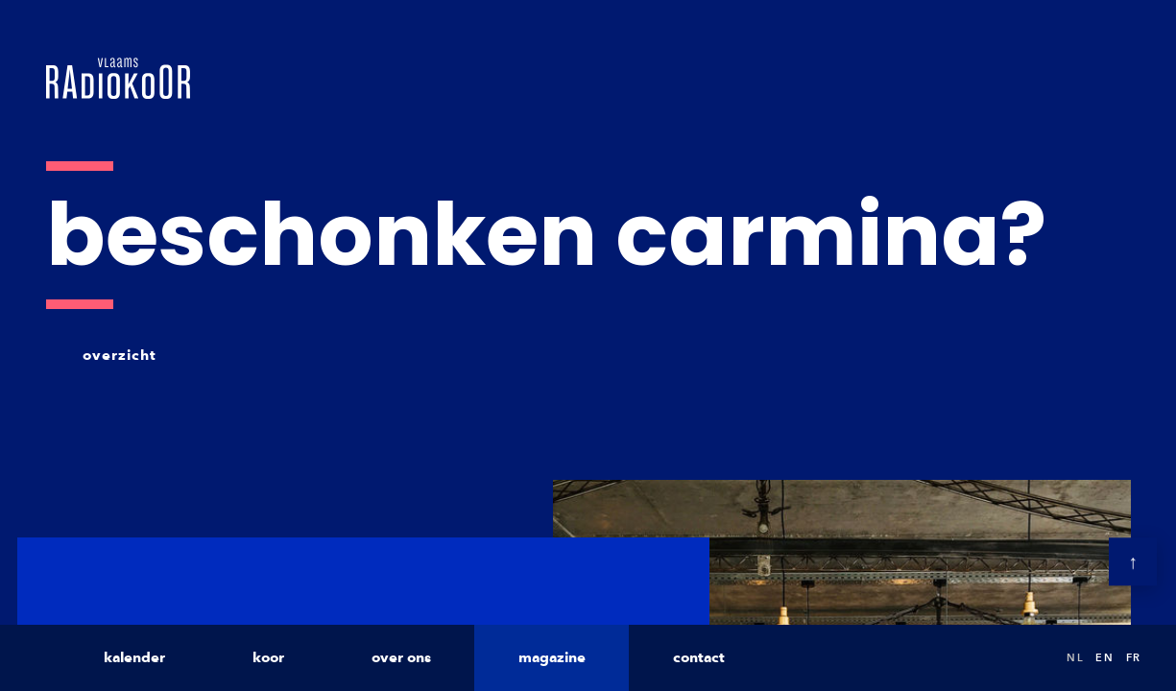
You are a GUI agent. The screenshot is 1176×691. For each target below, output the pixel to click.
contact (699, 657)
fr (1133, 657)
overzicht (119, 355)
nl (1075, 657)
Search (1032, 658)
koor (268, 657)
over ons (401, 657)
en (1104, 657)
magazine (552, 657)
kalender (134, 657)
